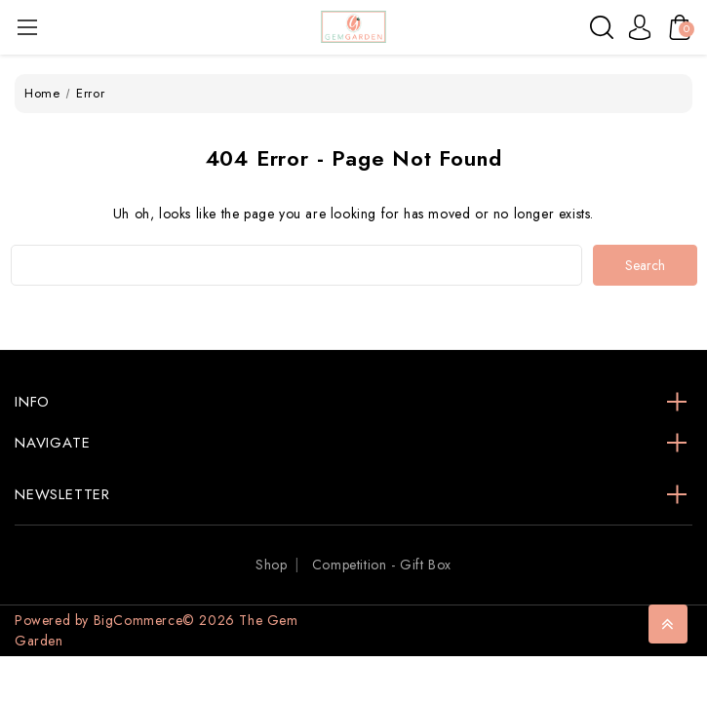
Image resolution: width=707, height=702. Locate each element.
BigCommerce (138, 620)
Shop (271, 564)
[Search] (601, 27)
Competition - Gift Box (382, 564)
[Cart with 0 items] (674, 27)
